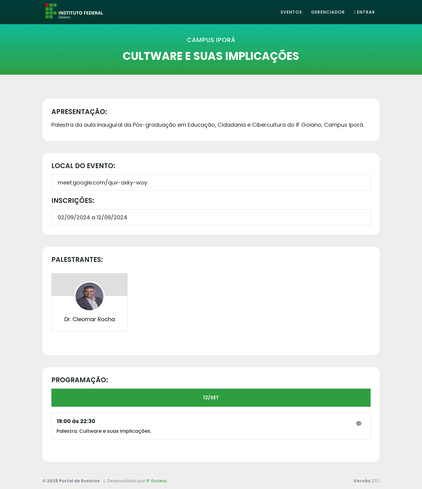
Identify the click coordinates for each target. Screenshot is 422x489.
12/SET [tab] (211, 397)
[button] (358, 423)
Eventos (291, 12)
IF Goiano (157, 481)
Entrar (364, 12)
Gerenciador (328, 12)
